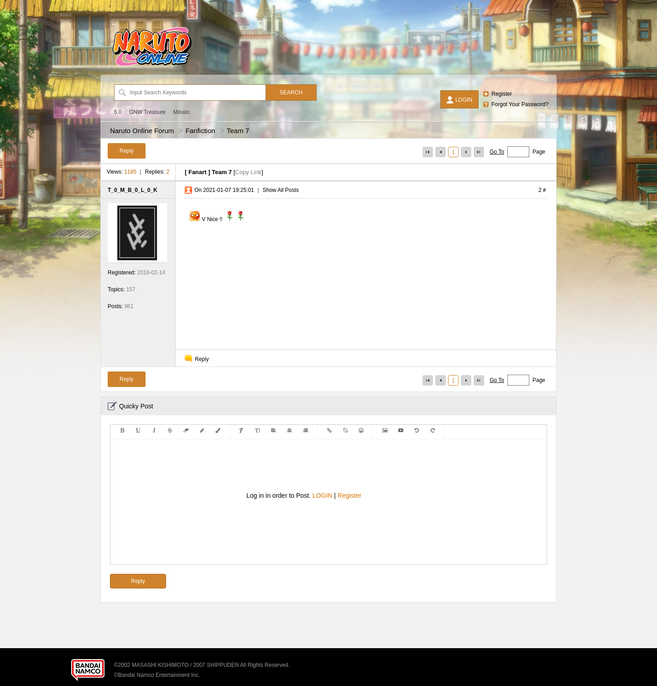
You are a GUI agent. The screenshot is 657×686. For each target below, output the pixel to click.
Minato (181, 112)
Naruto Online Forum (142, 130)
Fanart (197, 172)
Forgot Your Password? (519, 104)
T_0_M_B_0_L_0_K (132, 190)
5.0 (118, 112)
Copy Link (248, 172)
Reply (202, 359)
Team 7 (238, 130)
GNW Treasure (147, 112)
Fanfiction (200, 130)
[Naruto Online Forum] (152, 66)
